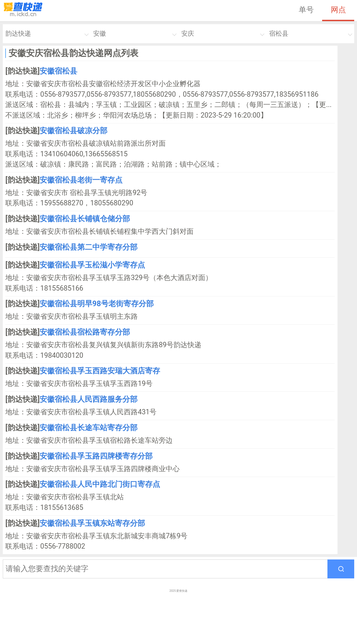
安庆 (187, 33)
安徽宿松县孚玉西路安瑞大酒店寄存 (100, 370)
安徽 (99, 33)
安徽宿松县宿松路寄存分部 (85, 332)
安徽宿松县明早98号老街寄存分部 (97, 303)
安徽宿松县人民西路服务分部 (89, 399)
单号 (306, 9)
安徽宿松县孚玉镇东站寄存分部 (92, 523)
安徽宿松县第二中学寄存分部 (89, 247)
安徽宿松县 (58, 71)
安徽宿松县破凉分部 (73, 130)
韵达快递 (18, 33)
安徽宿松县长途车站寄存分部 (89, 427)
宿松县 (278, 33)
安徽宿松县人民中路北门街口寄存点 (100, 484)
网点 (338, 9)
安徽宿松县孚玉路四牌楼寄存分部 (96, 456)
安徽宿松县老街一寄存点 (81, 180)
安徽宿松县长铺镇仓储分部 (85, 218)
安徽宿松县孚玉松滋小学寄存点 (92, 265)
